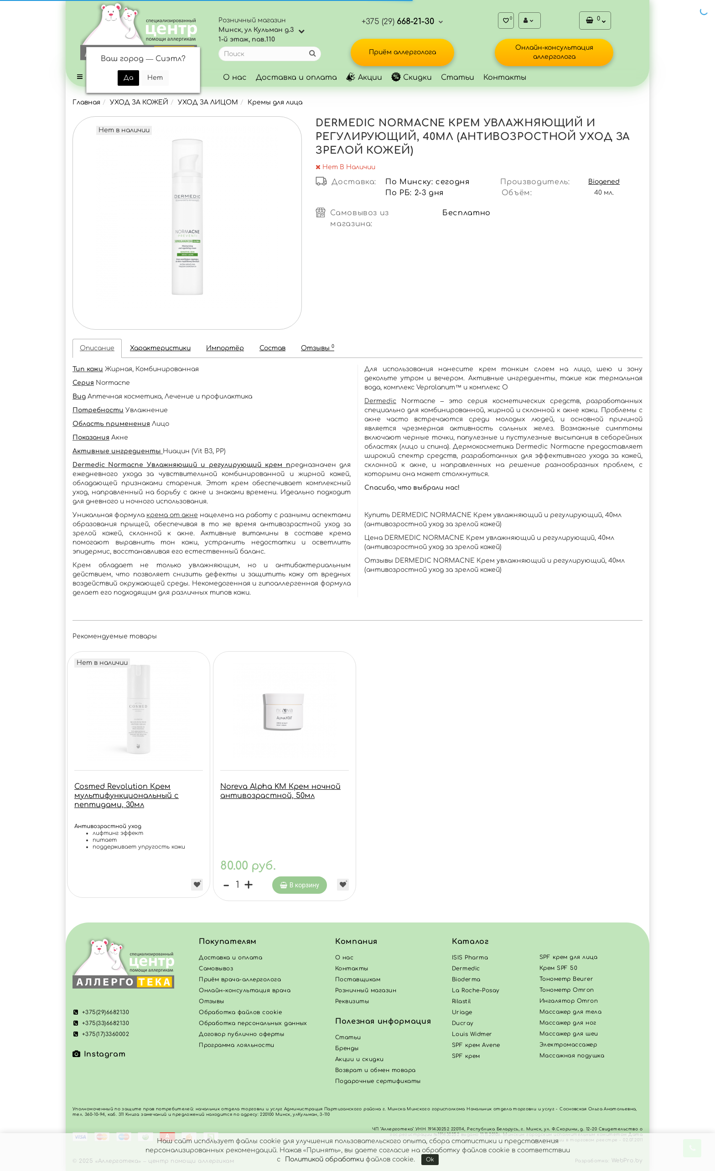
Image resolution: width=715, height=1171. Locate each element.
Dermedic (380, 401)
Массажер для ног (567, 1023)
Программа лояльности (237, 1045)
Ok (430, 1159)
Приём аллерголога (402, 52)
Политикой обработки (324, 1159)
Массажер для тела (570, 1012)
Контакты (504, 77)
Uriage (462, 1012)
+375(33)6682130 (101, 1023)
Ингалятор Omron (568, 1001)
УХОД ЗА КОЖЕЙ (139, 102)
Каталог (470, 942)
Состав (272, 348)
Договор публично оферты (241, 1034)
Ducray (463, 1023)
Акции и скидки (359, 1059)
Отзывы (317, 348)
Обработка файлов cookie (240, 1012)
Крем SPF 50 (558, 968)
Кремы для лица (275, 102)
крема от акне (172, 515)
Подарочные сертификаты (378, 1081)
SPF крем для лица (568, 957)
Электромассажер (568, 1044)
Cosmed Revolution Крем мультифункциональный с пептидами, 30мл (126, 795)
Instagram (99, 1054)
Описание (97, 348)
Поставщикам (357, 979)
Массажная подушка (571, 1055)
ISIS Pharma (470, 957)
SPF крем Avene (476, 1045)
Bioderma (466, 979)
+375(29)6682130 (101, 1012)
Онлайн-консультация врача (244, 990)
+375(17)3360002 (101, 1034)
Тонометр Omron (566, 990)
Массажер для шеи (568, 1034)
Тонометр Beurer (566, 979)
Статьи (457, 77)
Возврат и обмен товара (375, 1070)
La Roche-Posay (476, 990)
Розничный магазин (365, 990)
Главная (86, 102)
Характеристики (160, 348)
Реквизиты (352, 1001)
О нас (235, 77)
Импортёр (225, 348)
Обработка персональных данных (253, 1023)
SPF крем (466, 1056)
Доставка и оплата (296, 77)
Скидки (411, 77)
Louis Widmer (472, 1034)
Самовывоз (216, 968)
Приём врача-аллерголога (240, 979)
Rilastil (461, 1001)
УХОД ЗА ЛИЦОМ (208, 102)
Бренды (347, 1048)
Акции (364, 77)
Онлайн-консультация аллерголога (554, 52)
